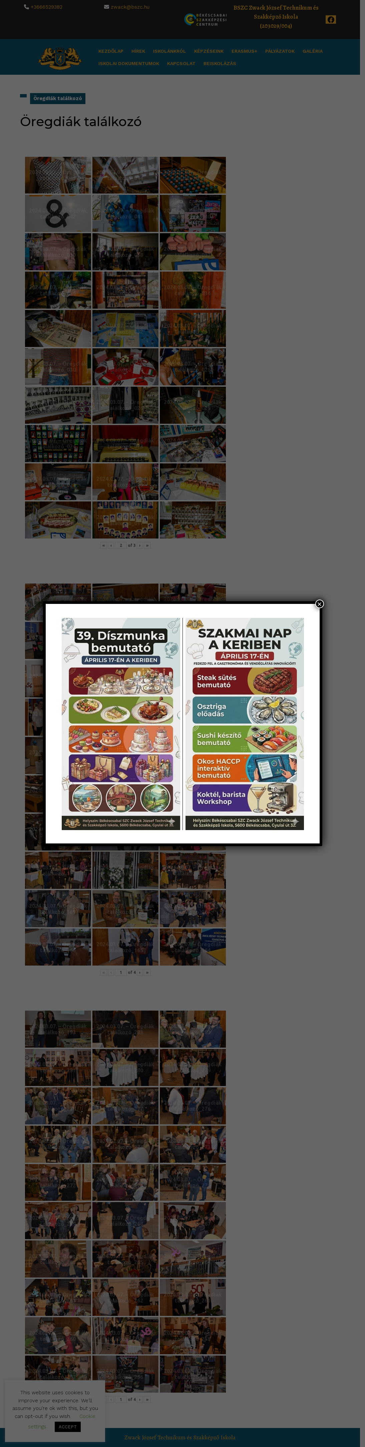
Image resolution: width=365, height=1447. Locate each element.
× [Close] (319, 604)
